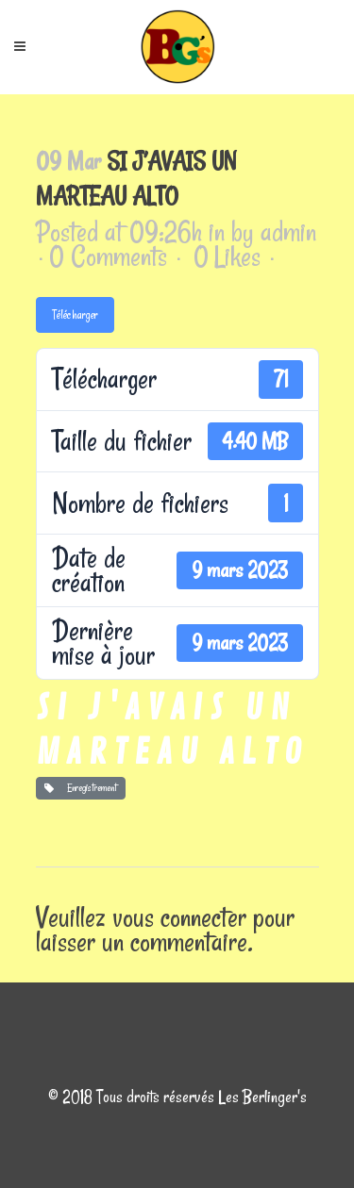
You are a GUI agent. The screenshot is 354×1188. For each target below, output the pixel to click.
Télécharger (75, 314)
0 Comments (108, 256)
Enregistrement (80, 788)
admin (288, 231)
